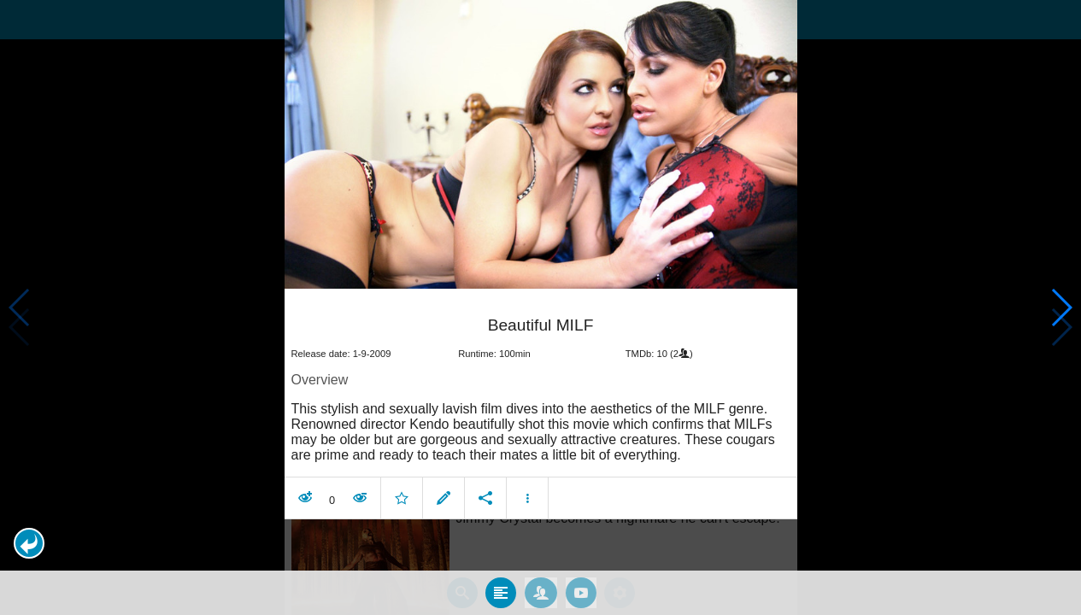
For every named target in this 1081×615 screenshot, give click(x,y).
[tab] (500, 592)
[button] (29, 543)
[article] (541, 406)
